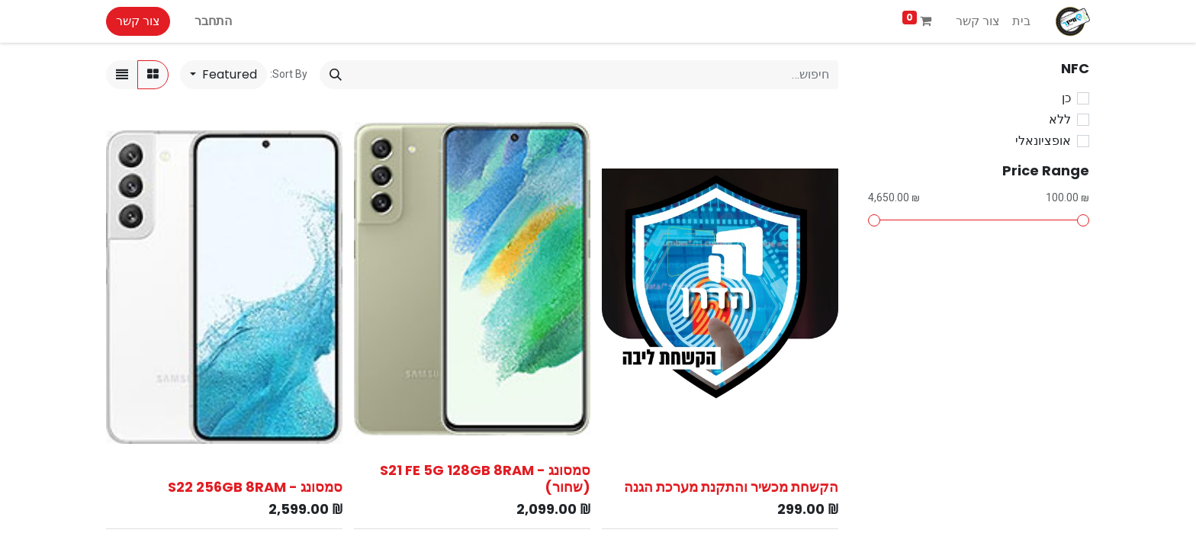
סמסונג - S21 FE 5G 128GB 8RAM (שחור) (485, 478)
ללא (1060, 119)
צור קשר (138, 21)
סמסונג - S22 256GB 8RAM (255, 486)
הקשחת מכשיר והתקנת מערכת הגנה (731, 486)
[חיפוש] (336, 74)
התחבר (213, 21)
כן (1066, 98)
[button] (223, 74)
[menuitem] (1021, 21)
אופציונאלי (1043, 140)
